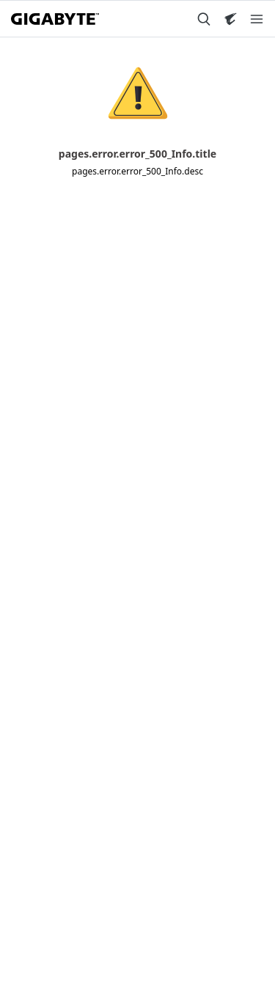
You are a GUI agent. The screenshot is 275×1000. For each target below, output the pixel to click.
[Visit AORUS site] (230, 19)
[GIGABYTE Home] (55, 19)
